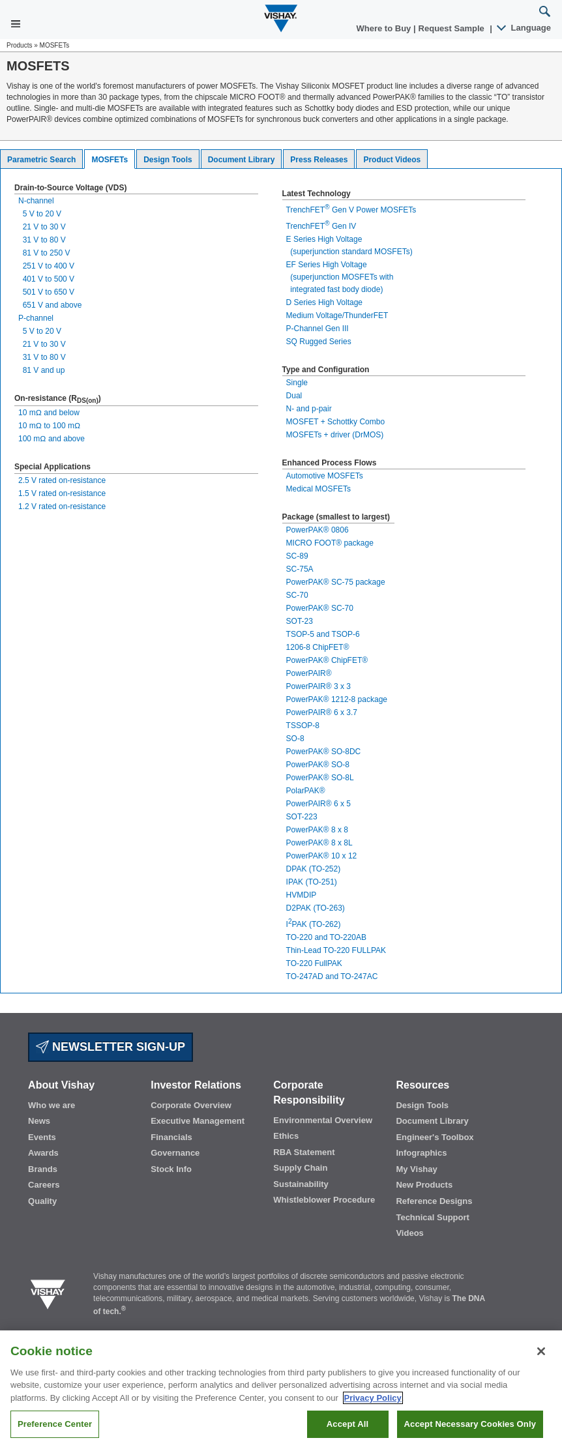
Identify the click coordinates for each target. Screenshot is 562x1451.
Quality (42, 1201)
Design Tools (167, 159)
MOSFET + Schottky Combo (335, 421)
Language (524, 28)
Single (297, 382)
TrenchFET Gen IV (321, 226)
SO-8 (295, 738)
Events (42, 1137)
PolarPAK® (305, 790)
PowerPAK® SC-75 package (335, 582)
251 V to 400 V (46, 266)
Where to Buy (385, 28)
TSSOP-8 (302, 725)
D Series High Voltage (324, 302)
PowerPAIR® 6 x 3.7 (321, 712)
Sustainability (301, 1184)
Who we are (51, 1105)
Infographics (421, 1153)
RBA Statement (303, 1152)
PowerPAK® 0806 (317, 530)
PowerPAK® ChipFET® (327, 660)
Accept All (347, 1424)
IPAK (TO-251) (311, 882)
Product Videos (392, 159)
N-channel (36, 200)
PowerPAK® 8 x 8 (317, 829)
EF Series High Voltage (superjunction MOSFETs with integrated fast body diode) (340, 277)
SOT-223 (302, 816)
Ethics (286, 1136)
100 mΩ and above (51, 438)
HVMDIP (301, 895)
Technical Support (432, 1217)
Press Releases (319, 159)
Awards (43, 1153)
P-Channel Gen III (317, 328)
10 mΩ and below (49, 412)
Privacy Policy (373, 1398)
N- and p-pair (309, 408)
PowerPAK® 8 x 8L (319, 842)
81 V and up (41, 370)
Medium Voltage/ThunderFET (337, 315)
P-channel (35, 318)
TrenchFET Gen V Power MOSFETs (351, 209)
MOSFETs (109, 159)
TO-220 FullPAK (314, 963)
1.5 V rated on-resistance (62, 493)
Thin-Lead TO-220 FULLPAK (336, 950)
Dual (294, 395)
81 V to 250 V (44, 252)
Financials (171, 1137)
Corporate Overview (191, 1105)
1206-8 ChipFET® (317, 647)
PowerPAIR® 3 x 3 (318, 686)
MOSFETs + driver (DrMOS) (335, 434)
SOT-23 (299, 621)
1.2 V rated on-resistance (62, 506)
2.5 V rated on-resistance (62, 480)
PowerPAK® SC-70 (319, 608)
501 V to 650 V (46, 292)
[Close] (541, 1351)
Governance (175, 1153)
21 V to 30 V (42, 226)
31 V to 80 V (42, 239)
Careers (43, 1185)
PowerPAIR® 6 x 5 (318, 803)
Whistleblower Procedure (324, 1200)
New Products (424, 1185)
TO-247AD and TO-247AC (332, 976)
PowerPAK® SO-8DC (323, 751)
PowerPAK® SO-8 (317, 764)
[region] (281, 1390)
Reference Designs (434, 1201)
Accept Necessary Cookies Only (470, 1424)
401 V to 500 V (46, 279)
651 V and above (49, 305)
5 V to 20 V (39, 213)
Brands (42, 1169)
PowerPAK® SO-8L (320, 777)
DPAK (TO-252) (313, 868)
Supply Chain (300, 1168)
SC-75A (300, 569)
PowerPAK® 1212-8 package (336, 699)
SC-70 (297, 595)
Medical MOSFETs (318, 488)
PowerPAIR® (309, 673)
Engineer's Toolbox (434, 1137)
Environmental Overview (322, 1120)
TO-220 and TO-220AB (326, 937)
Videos (409, 1233)
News (39, 1121)
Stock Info (171, 1169)
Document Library (241, 159)
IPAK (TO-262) (313, 924)
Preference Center (55, 1424)
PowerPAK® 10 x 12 (321, 855)
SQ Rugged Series (318, 341)
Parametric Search (41, 159)
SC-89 (297, 556)
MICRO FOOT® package (330, 543)
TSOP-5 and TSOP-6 (323, 634)
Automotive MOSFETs (324, 475)
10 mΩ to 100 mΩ (49, 425)
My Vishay (416, 1169)
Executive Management (197, 1121)
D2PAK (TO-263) (315, 908)
